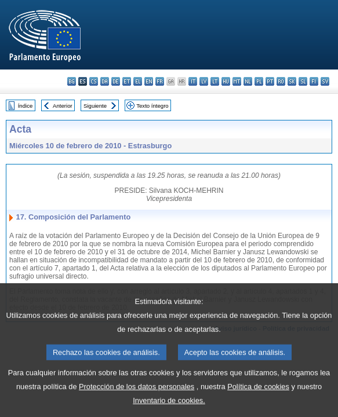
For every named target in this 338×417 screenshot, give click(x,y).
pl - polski (259, 81)
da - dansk (104, 81)
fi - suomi (314, 81)
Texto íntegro (152, 106)
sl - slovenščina (303, 81)
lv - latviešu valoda (203, 81)
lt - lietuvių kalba (214, 81)
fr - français (159, 81)
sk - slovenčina (292, 81)
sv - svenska (325, 81)
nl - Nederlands (247, 81)
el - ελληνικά (137, 81)
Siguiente (95, 106)
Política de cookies (258, 400)
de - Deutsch (115, 81)
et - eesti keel (126, 81)
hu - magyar (225, 81)
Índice (25, 106)
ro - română (281, 81)
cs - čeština (93, 81)
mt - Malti (236, 81)
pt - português (270, 81)
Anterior (62, 106)
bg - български (71, 81)
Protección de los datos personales (136, 400)
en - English (148, 81)
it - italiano (192, 81)
